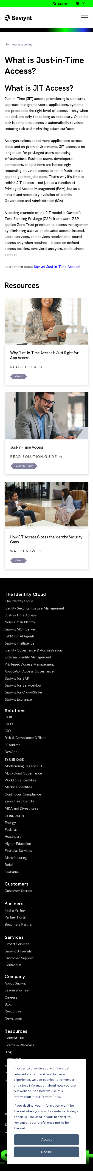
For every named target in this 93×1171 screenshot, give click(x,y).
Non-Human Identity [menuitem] (20, 622)
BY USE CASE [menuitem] (14, 759)
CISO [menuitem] (9, 723)
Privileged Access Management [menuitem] (29, 664)
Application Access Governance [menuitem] (29, 671)
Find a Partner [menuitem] (15, 910)
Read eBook (26, 367)
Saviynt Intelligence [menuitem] (19, 643)
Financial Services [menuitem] (18, 850)
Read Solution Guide (36, 456)
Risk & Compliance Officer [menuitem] (25, 737)
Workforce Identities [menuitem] (21, 780)
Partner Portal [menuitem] (15, 917)
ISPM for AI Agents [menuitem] (20, 636)
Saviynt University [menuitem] (18, 951)
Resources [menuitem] (13, 1011)
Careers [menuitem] (11, 997)
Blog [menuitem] (8, 1004)
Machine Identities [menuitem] (18, 787)
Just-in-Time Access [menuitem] (21, 615)
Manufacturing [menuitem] (16, 857)
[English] (80, 3)
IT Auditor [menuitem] (12, 744)
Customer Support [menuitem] (19, 958)
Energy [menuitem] (10, 822)
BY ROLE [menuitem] (11, 717)
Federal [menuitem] (11, 829)
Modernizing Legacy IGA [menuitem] (23, 766)
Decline (46, 1152)
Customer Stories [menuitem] (18, 890)
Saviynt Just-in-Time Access (56, 266)
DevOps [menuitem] (11, 751)
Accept (46, 1139)
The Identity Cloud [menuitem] (19, 601)
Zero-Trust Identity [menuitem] (19, 801)
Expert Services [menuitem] (17, 944)
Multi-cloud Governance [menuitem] (23, 773)
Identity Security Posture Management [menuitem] (34, 608)
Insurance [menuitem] (12, 871)
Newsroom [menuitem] (13, 1018)
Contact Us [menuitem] (13, 965)
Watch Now (25, 551)
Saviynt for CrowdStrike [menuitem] (23, 692)
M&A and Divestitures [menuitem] (21, 808)
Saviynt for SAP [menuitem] (17, 678)
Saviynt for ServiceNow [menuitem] (23, 685)
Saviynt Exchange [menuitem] (18, 699)
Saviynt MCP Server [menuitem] (20, 629)
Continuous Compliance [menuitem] (23, 794)
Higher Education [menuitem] (18, 843)
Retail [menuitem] (9, 864)
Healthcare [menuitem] (13, 836)
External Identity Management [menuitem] (28, 657)
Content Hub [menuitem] (14, 1038)
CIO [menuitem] (8, 730)
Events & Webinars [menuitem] (19, 1045)
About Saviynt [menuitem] (15, 983)
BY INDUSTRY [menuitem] (14, 816)
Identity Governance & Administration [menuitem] (33, 650)
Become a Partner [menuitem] (19, 924)
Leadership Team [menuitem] (18, 990)
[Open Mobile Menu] (84, 18)
